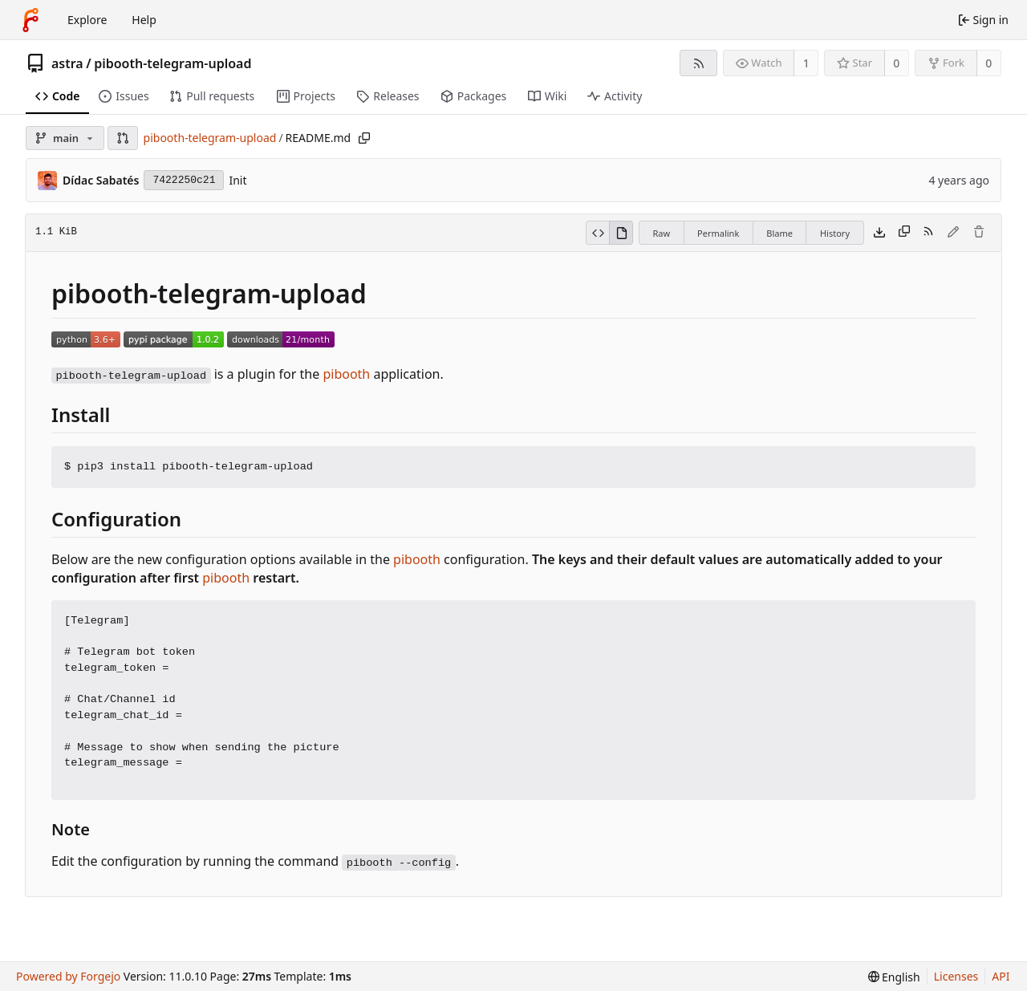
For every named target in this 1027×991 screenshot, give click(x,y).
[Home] (30, 20)
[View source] (597, 233)
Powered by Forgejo (68, 976)
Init (237, 180)
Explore (87, 19)
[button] (123, 138)
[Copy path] (364, 138)
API (1000, 976)
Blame (779, 233)
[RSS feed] (698, 63)
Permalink (718, 233)
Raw (661, 233)
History (835, 233)
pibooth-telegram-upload (172, 63)
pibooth (346, 374)
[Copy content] (904, 232)
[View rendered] (621, 233)
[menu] (894, 977)
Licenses (956, 976)
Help (144, 19)
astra (67, 63)
